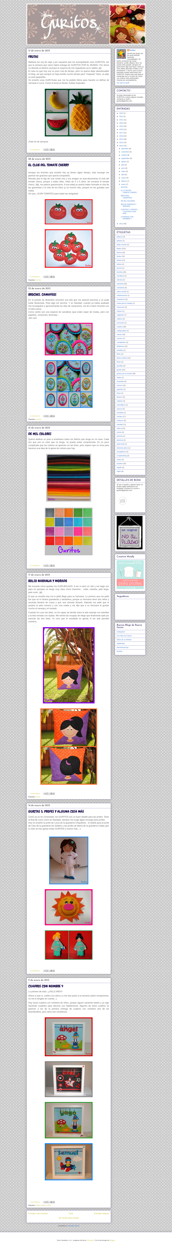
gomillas (120, 366)
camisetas (120, 288)
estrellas (120, 350)
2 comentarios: (35, 1202)
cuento (119, 334)
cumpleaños (121, 342)
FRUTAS (33, 56)
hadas (119, 377)
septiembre (125, 158)
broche (119, 268)
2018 (121, 129)
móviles (119, 417)
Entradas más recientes (38, 1213)
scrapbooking (122, 456)
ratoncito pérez (122, 448)
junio (123, 168)
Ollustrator (90, 1240)
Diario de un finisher (124, 640)
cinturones (120, 307)
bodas (119, 256)
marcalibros (121, 405)
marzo (123, 178)
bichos (119, 252)
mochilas (120, 413)
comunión (120, 323)
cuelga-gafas (121, 331)
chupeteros (121, 299)
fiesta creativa (122, 358)
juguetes (120, 389)
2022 (121, 116)
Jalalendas (121, 643)
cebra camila (121, 292)
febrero (124, 181)
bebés (38, 1205)
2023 (121, 113)
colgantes (120, 315)
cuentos (120, 338)
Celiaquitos (121, 632)
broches (38, 280)
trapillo (119, 467)
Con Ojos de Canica (124, 636)
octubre (124, 155)
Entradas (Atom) (73, 1226)
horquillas (120, 381)
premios (120, 436)
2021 (121, 120)
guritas (119, 370)
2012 (121, 224)
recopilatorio (121, 452)
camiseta (120, 284)
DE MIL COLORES (39, 434)
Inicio (71, 1213)
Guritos (133, 50)
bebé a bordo (122, 245)
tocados (120, 463)
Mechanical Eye (123, 647)
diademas (120, 346)
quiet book (120, 444)
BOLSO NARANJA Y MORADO (47, 581)
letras (119, 393)
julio (123, 165)
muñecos (120, 420)
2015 (121, 139)
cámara (119, 280)
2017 (121, 133)
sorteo (119, 460)
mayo (123, 171)
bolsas (119, 260)
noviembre (125, 152)
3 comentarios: (35, 416)
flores (119, 362)
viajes (119, 471)
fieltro (119, 354)
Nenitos (119, 651)
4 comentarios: (35, 150)
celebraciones (122, 295)
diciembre (125, 149)
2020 (121, 123)
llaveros (119, 397)
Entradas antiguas (101, 1213)
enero (123, 184)
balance (120, 237)
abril (123, 175)
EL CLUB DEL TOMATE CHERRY (48, 165)
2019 (121, 126)
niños (49, 1205)
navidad (120, 424)
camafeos (120, 276)
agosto (124, 162)
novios (119, 432)
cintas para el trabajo (124, 303)
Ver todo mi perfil (123, 83)
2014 (121, 142)
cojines (119, 311)
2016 (121, 136)
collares (119, 319)
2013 (121, 146)
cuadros (43, 1205)
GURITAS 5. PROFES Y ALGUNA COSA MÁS (56, 811)
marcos (119, 409)
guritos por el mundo (124, 374)
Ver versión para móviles (69, 1218)
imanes (119, 385)
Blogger (112, 1240)
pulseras (120, 440)
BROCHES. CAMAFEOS (42, 294)
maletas (120, 401)
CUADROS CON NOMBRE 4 (45, 986)
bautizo (119, 241)
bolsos (38, 797)
